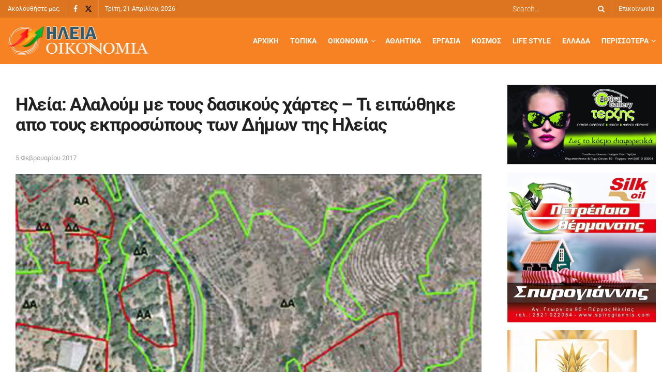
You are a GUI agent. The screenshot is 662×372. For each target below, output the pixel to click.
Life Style (532, 41)
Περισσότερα (625, 41)
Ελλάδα (576, 41)
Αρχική (266, 41)
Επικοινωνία (636, 8)
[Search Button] (599, 9)
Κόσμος (486, 41)
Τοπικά (303, 41)
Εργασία (446, 41)
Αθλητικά (403, 41)
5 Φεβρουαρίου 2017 (46, 158)
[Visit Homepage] (78, 41)
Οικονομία (348, 41)
